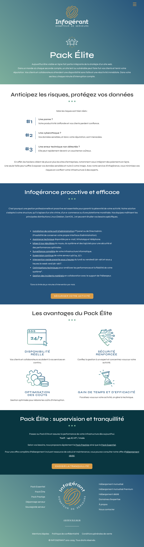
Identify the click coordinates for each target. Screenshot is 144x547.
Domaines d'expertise (109, 499)
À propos (103, 504)
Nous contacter (106, 509)
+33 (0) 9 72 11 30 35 (72, 520)
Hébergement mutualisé (111, 484)
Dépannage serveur (35, 501)
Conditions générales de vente (97, 533)
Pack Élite (40, 491)
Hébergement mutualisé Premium (116, 489)
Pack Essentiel (108, 445)
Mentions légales (40, 533)
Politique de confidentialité (65, 533)
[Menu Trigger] (135, 4)
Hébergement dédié (109, 494)
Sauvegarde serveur (35, 507)
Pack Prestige (82, 445)
